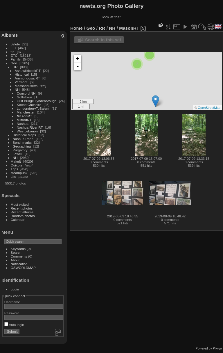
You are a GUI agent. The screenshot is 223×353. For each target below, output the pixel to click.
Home (76, 28)
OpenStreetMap (209, 107)
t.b (13, 52)
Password (11, 313)
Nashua (23, 123)
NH (17, 89)
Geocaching (22, 146)
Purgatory (20, 150)
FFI (13, 48)
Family (16, 59)
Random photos (23, 216)
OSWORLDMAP (23, 267)
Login (15, 289)
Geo (14, 63)
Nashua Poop (23, 139)
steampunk (19, 173)
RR (15, 67)
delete (15, 44)
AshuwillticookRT (28, 70)
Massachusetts (26, 86)
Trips (14, 169)
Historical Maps (24, 135)
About (15, 260)
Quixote (17, 165)
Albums (9, 35)
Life (13, 176)
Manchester (26, 112)
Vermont (21, 82)
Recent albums (22, 212)
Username (12, 302)
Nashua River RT (30, 127)
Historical (22, 74)
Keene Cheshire (29, 105)
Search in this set (103, 39)
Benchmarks (22, 142)
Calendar (18, 219)
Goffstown (24, 97)
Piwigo (217, 348)
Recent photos (22, 208)
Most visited (20, 204)
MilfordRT (24, 120)
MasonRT (24, 116)
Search (16, 252)
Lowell (17, 154)
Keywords (18, 249)
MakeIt (16, 161)
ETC (14, 55)
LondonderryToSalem (33, 108)
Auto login (14, 325)
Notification (19, 264)
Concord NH (26, 93)
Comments (19, 256)
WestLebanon (27, 131)
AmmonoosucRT (27, 78)
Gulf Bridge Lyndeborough (37, 101)
